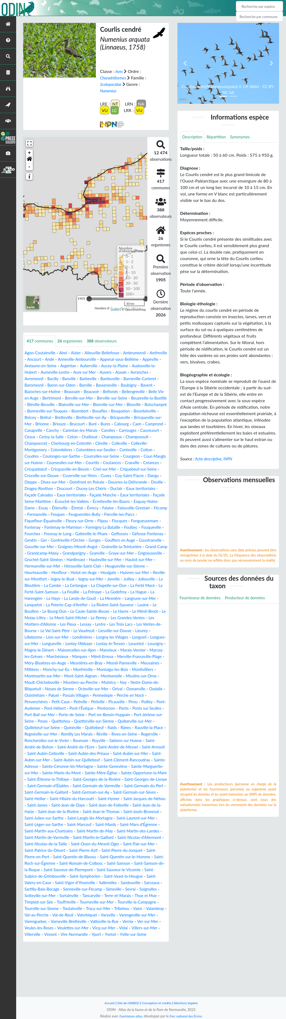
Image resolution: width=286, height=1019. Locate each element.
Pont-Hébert (100, 734)
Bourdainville (104, 417)
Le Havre (150, 630)
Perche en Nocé (39, 727)
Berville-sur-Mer (133, 398)
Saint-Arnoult (129, 779)
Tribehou (33, 960)
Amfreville (34, 359)
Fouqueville (54, 546)
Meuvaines (149, 689)
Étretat (81, 521)
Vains (50, 960)
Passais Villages (123, 721)
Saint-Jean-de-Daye (45, 844)
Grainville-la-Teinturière (76, 566)
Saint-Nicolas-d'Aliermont (49, 882)
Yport (54, 986)
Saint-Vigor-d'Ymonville (60, 928)
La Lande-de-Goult (92, 618)
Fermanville (54, 527)
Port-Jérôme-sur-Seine (79, 747)
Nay (145, 708)
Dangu (95, 488)
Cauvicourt (35, 443)
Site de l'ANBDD (126, 1003)
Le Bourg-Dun (78, 630)
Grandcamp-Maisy (147, 566)
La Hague (156, 611)
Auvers (153, 372)
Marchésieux (36, 682)
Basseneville (156, 385)
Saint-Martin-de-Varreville (88, 876)
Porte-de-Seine (128, 740)
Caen (118, 430)
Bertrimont (103, 398)
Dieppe (112, 488)
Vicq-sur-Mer (48, 979)
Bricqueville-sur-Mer (129, 424)
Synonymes (245, 137)
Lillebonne (92, 656)
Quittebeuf (35, 760)
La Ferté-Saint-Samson (48, 611)
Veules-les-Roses (117, 973)
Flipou (109, 534)
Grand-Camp (114, 566)
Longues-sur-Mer (99, 663)
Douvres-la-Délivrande (88, 495)
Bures (84, 430)
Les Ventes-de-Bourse (67, 650)
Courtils (148, 469)
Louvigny (108, 669)
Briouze (34, 430)
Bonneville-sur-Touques (142, 411)
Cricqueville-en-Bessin (138, 475)
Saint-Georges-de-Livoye (64, 818)
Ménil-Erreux (85, 682)
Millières (32, 695)
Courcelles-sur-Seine (147, 462)
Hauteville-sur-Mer (84, 579)
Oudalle (56, 721)
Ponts (32, 740)
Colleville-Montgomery (48, 456)
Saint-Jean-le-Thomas (93, 850)
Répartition (218, 137)
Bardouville (156, 378)
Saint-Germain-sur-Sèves (92, 831)
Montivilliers (152, 695)
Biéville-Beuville (120, 404)
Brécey (126, 417)
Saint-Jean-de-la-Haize (137, 844)
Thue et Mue (37, 947)
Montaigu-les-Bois (120, 695)
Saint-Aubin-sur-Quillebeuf (81, 792)
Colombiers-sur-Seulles (123, 456)
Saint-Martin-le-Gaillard (139, 876)
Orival (144, 714)
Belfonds (158, 391)
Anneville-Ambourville (101, 359)
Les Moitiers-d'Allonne (79, 643)
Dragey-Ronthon (146, 495)
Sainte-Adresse (39, 798)
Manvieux (79, 676)
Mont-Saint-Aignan (86, 702)
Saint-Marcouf (87, 863)
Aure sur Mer (130, 372)
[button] (29, 159)
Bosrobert (34, 417)
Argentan (112, 366)
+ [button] (29, 152)
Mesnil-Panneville (118, 689)
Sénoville (121, 934)
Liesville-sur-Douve (43, 656)
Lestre (148, 643)
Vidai (69, 979)
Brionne (159, 424)
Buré (70, 430)
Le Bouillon (51, 630)
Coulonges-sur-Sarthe (104, 462)
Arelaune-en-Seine (82, 366)
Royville (67, 773)
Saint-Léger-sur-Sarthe (48, 863)
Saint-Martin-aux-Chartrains (73, 870)
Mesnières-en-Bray (80, 689)
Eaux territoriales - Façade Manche (60, 508)
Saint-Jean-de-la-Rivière (47, 850)
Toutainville (123, 954)
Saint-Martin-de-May (124, 870)
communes (41, 341)
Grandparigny (37, 572)
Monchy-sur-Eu (58, 695)
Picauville (158, 727)
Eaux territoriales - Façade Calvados (133, 501)
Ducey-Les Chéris (62, 501)
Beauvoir (138, 391)
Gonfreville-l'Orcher (131, 553)
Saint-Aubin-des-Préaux (80, 786)
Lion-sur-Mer (118, 656)
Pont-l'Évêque (129, 734)
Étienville (62, 521)
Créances (76, 475)
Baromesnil (77, 385)
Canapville (34, 437)
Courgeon (36, 469)
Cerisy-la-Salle (78, 443)
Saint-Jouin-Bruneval (137, 850)
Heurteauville (148, 585)
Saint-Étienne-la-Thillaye (88, 811)
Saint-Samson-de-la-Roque (120, 908)
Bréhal (143, 417)
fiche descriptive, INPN (215, 459)
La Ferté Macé (152, 605)
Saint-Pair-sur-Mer (69, 889)
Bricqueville (95, 424)
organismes (74, 341)
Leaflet (115, 309)
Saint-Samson (78, 908)
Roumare (47, 773)
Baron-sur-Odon (107, 385)
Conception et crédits (157, 1003)
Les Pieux (113, 643)
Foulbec (32, 546)
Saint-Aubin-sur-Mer (126, 786)
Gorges (31, 559)
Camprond (136, 430)
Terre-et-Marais (148, 941)
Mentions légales (189, 1003)
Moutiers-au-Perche (99, 708)
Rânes (68, 760)
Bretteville (34, 424)
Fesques (76, 527)
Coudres (72, 462)
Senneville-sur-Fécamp (88, 934)
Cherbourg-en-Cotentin (104, 450)
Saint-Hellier (131, 831)
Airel (66, 353)
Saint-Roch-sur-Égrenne (122, 902)
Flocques (127, 534)
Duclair (89, 501)
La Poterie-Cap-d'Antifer (89, 624)
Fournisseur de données (202, 598)
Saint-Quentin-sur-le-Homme (69, 902)
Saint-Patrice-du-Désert (112, 889)
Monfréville (88, 695)
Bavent (55, 391)
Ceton (101, 443)
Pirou (32, 734)
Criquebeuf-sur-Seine (74, 482)
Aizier (79, 353)
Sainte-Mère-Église (130, 805)
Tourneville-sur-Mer (130, 947)
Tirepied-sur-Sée (68, 947)
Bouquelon (77, 417)
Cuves (44, 488)
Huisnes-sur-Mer (114, 592)
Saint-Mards (115, 863)
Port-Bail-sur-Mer (93, 740)
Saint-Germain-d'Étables (114, 818)
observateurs (108, 341)
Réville (54, 766)
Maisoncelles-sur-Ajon (46, 676)
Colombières (86, 456)
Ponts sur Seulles (58, 740)
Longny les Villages (42, 663)
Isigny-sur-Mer (89, 598)
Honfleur (33, 592)
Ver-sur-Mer (86, 973)
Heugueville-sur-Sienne (110, 585)
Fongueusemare (39, 540)
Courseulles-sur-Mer (118, 469)
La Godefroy (132, 611)
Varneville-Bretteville (135, 966)
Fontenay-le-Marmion (100, 540)
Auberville (134, 366)
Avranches (50, 378)
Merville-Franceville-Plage (125, 682)
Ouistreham (79, 721)
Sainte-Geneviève (133, 798)
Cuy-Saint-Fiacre (69, 488)
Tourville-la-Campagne (46, 954)
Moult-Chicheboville (57, 708)
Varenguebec (99, 966)
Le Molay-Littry (65, 637)
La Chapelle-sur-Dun (116, 605)
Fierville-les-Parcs (143, 527)
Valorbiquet (149, 960)
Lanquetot (53, 624)
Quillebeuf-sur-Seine (108, 753)
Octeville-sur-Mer (118, 714)
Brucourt (54, 430)
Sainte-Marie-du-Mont (87, 805)
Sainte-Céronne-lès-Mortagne (85, 798)
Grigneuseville (119, 572)
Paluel (99, 721)
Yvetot (69, 986)
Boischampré (104, 411)
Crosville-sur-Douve (116, 482)
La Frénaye (106, 611)
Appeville (52, 366)
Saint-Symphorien (69, 921)
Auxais (31, 378)
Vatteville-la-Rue (40, 973)
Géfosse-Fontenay (64, 553)
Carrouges (136, 437)
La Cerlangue (80, 605)
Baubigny (36, 391)
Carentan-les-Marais (84, 437)
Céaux (55, 443)
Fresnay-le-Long (105, 546)
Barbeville (132, 378)
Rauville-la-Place (93, 760)
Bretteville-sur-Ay (64, 424)
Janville (113, 598)
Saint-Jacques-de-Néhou (117, 837)
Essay (45, 521)
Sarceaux (143, 928)
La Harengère (40, 618)
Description (193, 137)
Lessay (132, 643)
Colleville (156, 450)
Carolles (115, 437)
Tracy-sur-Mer (150, 954)
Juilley (130, 598)
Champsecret (65, 450)
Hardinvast (52, 579)
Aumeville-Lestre (99, 372)
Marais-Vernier (106, 676)
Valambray (68, 960)
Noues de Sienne (81, 714)
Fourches (77, 546)
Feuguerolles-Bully (105, 527)
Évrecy (98, 521)
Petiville (119, 727)
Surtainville (95, 941)
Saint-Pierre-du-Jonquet (58, 895)
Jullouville (148, 598)
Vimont (137, 979)
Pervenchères (71, 727)
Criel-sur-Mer (37, 482)
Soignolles (34, 941)
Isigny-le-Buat (59, 598)
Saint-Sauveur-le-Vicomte (95, 915)
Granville (62, 572)
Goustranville (91, 559)
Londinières (145, 656)
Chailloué (119, 443)
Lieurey (71, 656)
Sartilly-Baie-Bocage (44, 934)
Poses (110, 747)
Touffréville (98, 947)
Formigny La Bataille (144, 540)
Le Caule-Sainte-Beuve (117, 630)
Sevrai (139, 934)
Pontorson (156, 734)
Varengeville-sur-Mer (64, 966)
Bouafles (55, 417)
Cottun (53, 462)
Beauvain (117, 391)
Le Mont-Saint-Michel (104, 637)
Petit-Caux (98, 727)
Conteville (34, 462)
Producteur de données (251, 598)
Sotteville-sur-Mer (64, 941)
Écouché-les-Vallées (64, 514)
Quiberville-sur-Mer (67, 753)
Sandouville (120, 928)
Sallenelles (96, 928)
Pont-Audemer (71, 734)
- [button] (29, 166)
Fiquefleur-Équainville (45, 534)
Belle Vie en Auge (72, 398)
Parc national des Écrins (187, 1016)
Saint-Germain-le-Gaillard (141, 824)
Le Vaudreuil (139, 650)
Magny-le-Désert (137, 669)
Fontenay (67, 540)
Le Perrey (137, 637)
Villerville (118, 979)
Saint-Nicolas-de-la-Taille (99, 882)
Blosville (80, 411)
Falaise (114, 521)
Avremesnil (74, 378)
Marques (60, 682)
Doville (120, 495)
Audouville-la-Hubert (59, 372)
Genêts (92, 553)
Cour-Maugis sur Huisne (72, 469)
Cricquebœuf (101, 475)
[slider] (89, 298)
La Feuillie (83, 611)
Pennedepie (152, 721)
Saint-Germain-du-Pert (91, 824)
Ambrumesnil (143, 353)
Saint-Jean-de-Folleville (89, 844)
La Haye (63, 618)
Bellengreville (40, 398)
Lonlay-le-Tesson (59, 669)
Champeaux (143, 443)
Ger (105, 553)
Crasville (56, 475)
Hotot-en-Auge (59, 592)
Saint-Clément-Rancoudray (136, 792)
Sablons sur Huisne (96, 773)
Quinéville (141, 753)
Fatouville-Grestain (142, 521)
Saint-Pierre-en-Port (104, 895)
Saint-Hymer (78, 837)
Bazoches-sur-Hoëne (85, 391)
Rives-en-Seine (78, 766)
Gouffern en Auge (58, 559)
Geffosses (34, 553)
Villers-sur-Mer (92, 979)
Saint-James (155, 837)
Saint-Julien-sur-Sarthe (46, 857)
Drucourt (33, 501)
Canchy (55, 437)
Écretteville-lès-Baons (107, 514)
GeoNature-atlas (129, 1016)
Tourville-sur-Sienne (89, 954)
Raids (54, 760)
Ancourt (55, 359)
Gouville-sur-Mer (124, 559)
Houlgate (86, 592)
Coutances (34, 475)
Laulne (31, 630)
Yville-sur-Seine (94, 986)
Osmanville (35, 721)
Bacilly (95, 378)
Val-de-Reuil (123, 960)
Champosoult (37, 450)
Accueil (105, 1003)
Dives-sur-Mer (136, 488)
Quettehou (129, 747)
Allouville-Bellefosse (108, 353)
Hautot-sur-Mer (121, 579)
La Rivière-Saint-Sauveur (139, 624)
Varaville (32, 966)
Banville (111, 378)
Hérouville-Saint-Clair (63, 585)
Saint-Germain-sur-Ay (45, 831)
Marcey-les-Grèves (142, 676)
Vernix (65, 973)
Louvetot (87, 669)
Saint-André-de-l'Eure (45, 779)
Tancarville (120, 941)
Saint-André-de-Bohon (139, 773)
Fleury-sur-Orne (84, 534)
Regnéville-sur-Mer (131, 760)
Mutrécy (130, 708)
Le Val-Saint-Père (108, 650)
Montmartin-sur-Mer (44, 702)
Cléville (137, 450)
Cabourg (101, 430)
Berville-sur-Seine (41, 404)
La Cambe (55, 605)
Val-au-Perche (95, 960)
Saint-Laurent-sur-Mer (146, 857)
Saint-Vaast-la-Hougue (111, 921)
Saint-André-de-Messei (91, 779)
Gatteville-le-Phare (141, 546)
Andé (71, 359)
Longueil (71, 663)
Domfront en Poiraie (44, 495)
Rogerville (105, 766)
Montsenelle (119, 702)
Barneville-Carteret (45, 385)
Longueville (130, 663)
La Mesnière (125, 618)
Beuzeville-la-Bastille (81, 404)
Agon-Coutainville (41, 353)
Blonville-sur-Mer (52, 411)
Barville (133, 385)
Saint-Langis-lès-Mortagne (96, 857)
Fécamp (32, 527)
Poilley (47, 734)
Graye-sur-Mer (88, 572)
